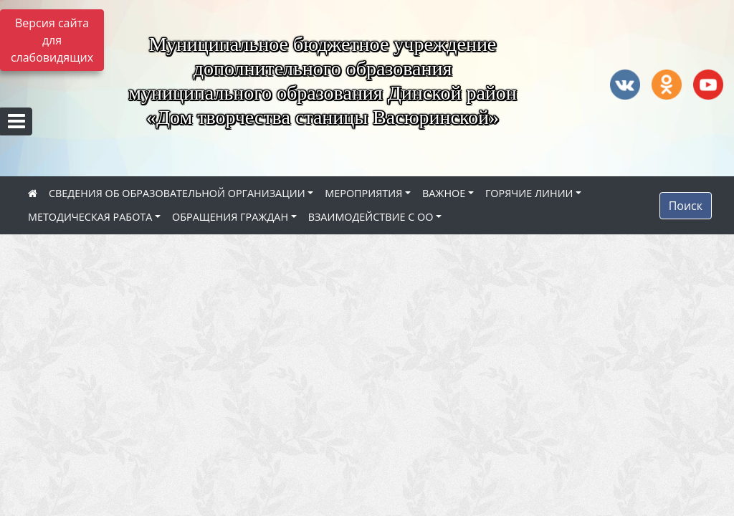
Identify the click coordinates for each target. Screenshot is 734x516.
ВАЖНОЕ (443, 193)
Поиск (685, 206)
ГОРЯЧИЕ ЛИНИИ (529, 193)
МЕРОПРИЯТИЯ (363, 193)
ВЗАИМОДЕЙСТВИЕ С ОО (371, 217)
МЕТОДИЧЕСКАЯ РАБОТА (90, 217)
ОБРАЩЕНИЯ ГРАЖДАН (230, 217)
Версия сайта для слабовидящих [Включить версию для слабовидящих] (52, 40)
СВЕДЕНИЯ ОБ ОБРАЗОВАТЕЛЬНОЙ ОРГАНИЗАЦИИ (177, 193)
